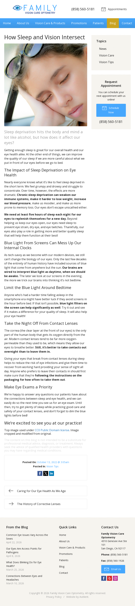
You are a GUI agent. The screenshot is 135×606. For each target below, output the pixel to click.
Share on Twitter (45, 473)
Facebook (103, 578)
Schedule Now (110, 109)
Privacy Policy (54, 596)
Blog (113, 23)
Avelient (83, 596)
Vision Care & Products (50, 23)
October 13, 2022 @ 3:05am (53, 462)
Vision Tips (52, 466)
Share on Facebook (39, 473)
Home (7, 23)
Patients (98, 23)
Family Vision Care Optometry (67, 593)
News (103, 48)
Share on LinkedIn (51, 473)
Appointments (113, 8)
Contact (127, 23)
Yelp (109, 578)
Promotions (79, 23)
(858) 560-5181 (82, 9)
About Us (23, 23)
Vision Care (106, 55)
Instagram (115, 578)
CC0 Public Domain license (52, 430)
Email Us (112, 568)
